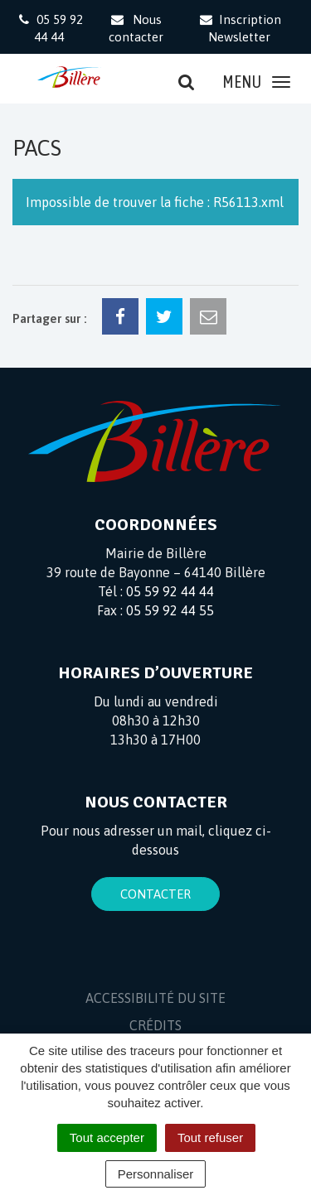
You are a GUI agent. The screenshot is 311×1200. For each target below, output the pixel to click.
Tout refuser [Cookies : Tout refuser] (210, 1137)
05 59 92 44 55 (170, 610)
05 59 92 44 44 (170, 591)
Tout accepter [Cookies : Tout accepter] (107, 1137)
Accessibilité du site (155, 997)
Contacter (155, 894)
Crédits (155, 1025)
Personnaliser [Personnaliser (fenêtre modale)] (156, 1174)
